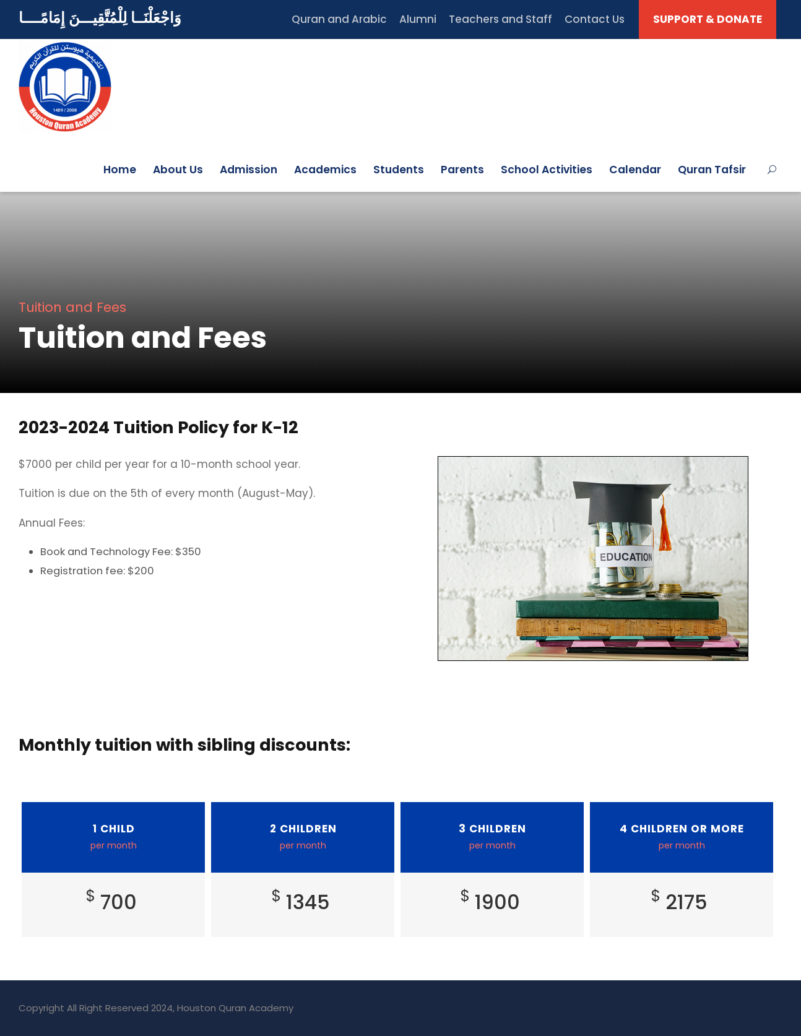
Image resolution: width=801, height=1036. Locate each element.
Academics (325, 169)
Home (119, 169)
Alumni (417, 19)
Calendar (635, 169)
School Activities (546, 169)
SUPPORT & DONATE (707, 19)
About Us (178, 169)
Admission (248, 169)
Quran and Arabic (339, 19)
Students (398, 169)
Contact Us (595, 19)
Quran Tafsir (712, 169)
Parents (462, 169)
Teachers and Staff (500, 19)
